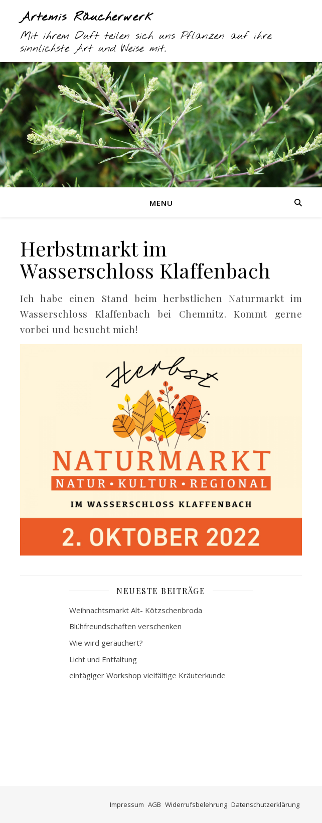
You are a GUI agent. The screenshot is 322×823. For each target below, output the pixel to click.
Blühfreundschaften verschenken (125, 626)
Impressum (127, 804)
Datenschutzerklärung (265, 804)
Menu (161, 203)
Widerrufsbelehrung (196, 804)
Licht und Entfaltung (103, 659)
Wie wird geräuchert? (106, 643)
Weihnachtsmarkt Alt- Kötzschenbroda (135, 610)
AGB (154, 804)
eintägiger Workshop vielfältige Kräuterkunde (147, 675)
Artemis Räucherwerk (87, 18)
